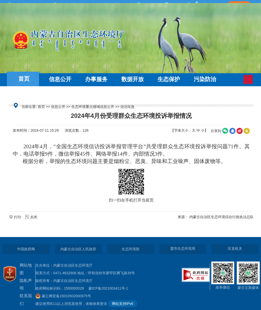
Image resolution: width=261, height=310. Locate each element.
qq (232, 131)
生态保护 (169, 79)
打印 (15, 217)
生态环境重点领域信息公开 (92, 107)
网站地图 (26, 269)
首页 (24, 79)
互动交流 (24, 94)
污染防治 (205, 79)
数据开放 (132, 79)
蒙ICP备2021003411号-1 (109, 288)
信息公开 (60, 79)
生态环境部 (130, 249)
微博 (240, 131)
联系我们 (26, 300)
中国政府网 (26, 249)
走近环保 (60, 94)
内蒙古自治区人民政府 (78, 249)
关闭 (31, 217)
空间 (247, 131)
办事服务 (96, 79)
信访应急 (127, 107)
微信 (225, 131)
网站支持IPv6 (122, 304)
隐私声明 (26, 284)
